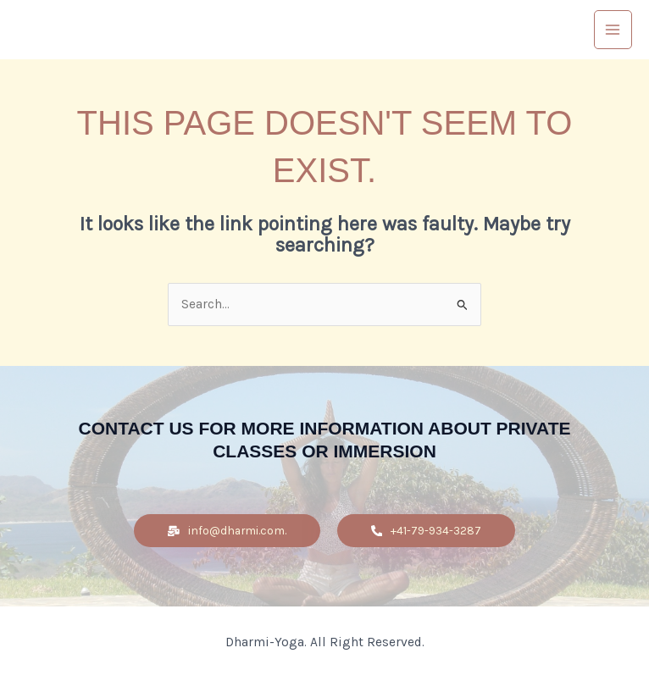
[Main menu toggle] (613, 29)
